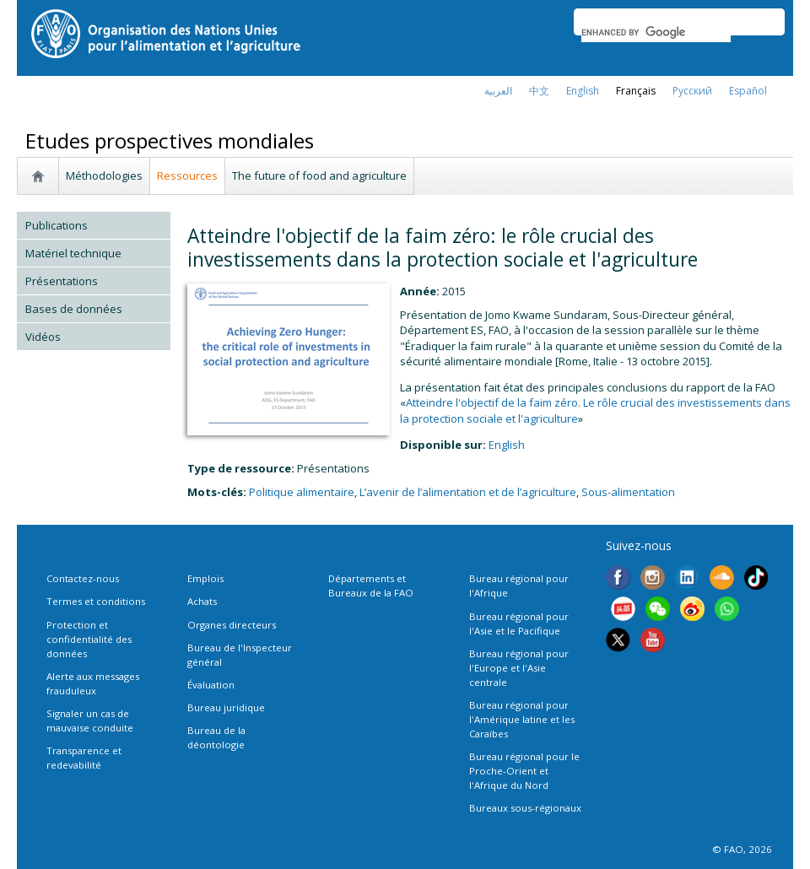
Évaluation (211, 684)
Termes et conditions (95, 601)
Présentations (61, 281)
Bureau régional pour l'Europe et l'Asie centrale (519, 667)
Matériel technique (73, 253)
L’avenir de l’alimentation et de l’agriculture (467, 491)
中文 (539, 91)
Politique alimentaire (301, 491)
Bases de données (73, 308)
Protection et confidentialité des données (89, 639)
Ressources (187, 175)
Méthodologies (104, 175)
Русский (692, 91)
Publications (56, 225)
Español (748, 91)
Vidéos (43, 336)
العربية (498, 91)
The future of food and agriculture (319, 175)
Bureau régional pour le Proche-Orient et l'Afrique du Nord (524, 770)
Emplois (205, 578)
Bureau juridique (226, 707)
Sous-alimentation (628, 491)
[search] (656, 32)
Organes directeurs (231, 624)
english (582, 91)
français (636, 91)
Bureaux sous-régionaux (525, 808)
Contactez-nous (82, 578)
